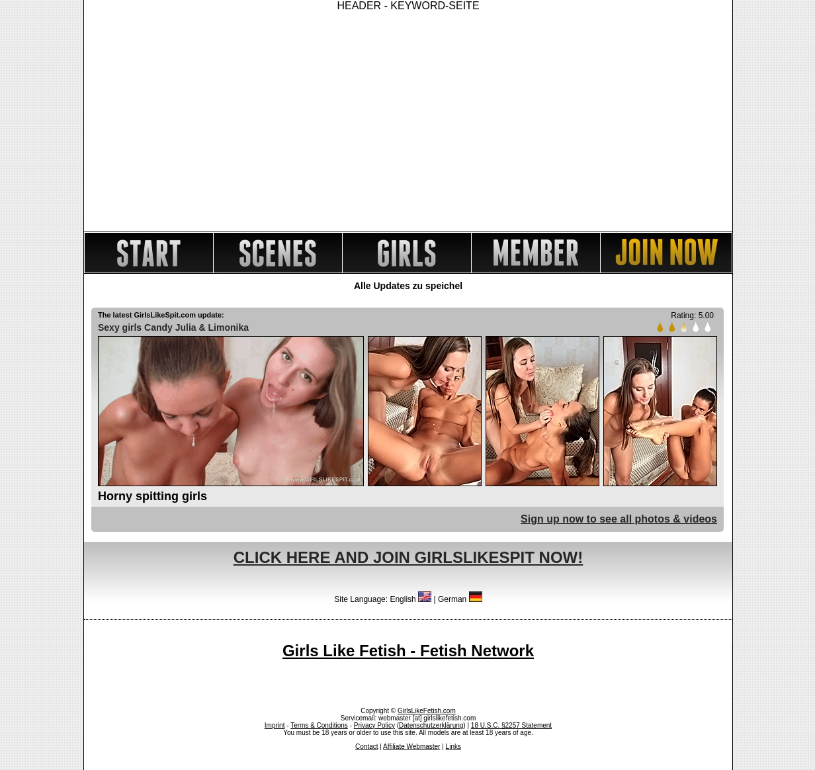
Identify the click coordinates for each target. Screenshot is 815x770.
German (460, 599)
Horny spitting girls (152, 496)
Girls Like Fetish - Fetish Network (408, 651)
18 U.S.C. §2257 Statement (511, 725)
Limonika (228, 327)
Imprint (275, 725)
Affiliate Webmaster (411, 746)
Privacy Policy (374, 725)
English (410, 599)
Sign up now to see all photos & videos (619, 519)
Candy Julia (170, 327)
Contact (366, 746)
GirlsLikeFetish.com (427, 710)
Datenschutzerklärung (431, 725)
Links (453, 746)
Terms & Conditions (319, 725)
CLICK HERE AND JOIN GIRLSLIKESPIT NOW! (408, 557)
